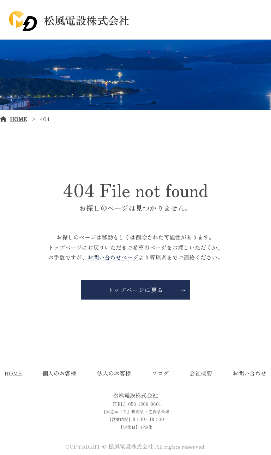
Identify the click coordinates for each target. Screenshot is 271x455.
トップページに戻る (135, 289)
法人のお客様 (114, 373)
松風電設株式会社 (135, 395)
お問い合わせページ (113, 257)
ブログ (160, 373)
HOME (18, 118)
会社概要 (200, 373)
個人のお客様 (59, 373)
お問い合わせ (249, 373)
